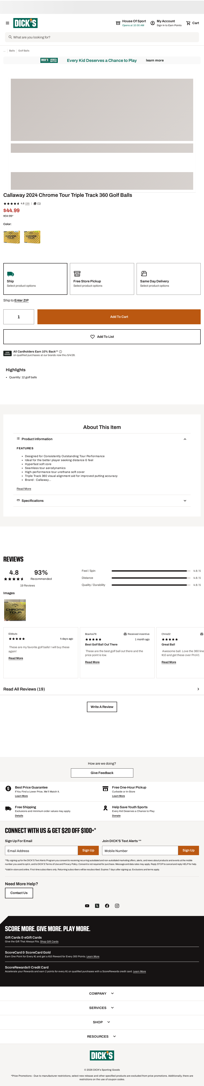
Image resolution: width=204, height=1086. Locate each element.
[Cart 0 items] (193, 23)
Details (19, 815)
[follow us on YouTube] (87, 906)
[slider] (151, 571)
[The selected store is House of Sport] (131, 23)
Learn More (155, 60)
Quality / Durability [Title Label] (93, 584)
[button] (21, 300)
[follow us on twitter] (97, 906)
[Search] (105, 37)
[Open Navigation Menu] (7, 23)
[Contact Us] (19, 893)
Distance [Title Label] (87, 577)
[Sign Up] (88, 850)
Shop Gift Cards (49, 941)
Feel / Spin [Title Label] (88, 570)
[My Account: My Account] (166, 23)
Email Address (18, 851)
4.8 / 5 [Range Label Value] (197, 570)
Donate (116, 815)
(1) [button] (37, 203)
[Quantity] (18, 316)
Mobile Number (116, 851)
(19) (27, 203)
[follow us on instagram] (117, 906)
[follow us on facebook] (107, 906)
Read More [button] (24, 488)
